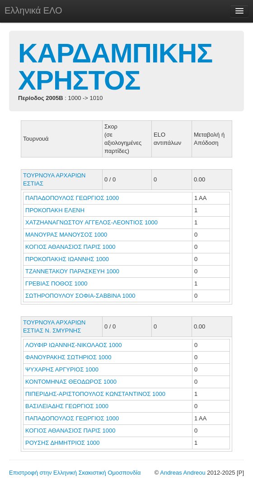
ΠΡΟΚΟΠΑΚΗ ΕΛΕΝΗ (55, 210)
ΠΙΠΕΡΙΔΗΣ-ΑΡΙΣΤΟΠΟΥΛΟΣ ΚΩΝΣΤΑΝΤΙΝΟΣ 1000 (95, 393)
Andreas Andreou (182, 472)
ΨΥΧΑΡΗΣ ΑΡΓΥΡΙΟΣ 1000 (61, 369)
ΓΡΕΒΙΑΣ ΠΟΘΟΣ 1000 (56, 283)
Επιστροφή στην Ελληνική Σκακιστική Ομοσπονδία (75, 472)
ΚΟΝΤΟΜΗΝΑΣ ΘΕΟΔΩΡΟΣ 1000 (71, 381)
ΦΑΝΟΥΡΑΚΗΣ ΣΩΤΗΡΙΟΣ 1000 (68, 357)
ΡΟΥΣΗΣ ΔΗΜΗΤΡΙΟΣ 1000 (62, 442)
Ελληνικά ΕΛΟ (33, 10)
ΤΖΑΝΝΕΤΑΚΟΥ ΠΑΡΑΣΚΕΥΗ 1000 (72, 271)
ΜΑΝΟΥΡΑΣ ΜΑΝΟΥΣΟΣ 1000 (66, 234)
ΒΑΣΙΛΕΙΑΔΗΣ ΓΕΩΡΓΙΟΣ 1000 (66, 406)
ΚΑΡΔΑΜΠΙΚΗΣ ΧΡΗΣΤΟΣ (115, 66)
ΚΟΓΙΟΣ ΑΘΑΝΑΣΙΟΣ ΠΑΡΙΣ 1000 (70, 246)
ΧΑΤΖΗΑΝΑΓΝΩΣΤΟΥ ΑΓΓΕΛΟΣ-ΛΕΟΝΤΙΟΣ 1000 (91, 222)
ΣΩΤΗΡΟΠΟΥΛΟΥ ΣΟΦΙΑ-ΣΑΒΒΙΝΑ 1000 (80, 295)
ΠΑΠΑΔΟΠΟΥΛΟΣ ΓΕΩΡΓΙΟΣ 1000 (72, 198)
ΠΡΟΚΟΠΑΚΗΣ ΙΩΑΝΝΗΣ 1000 (67, 259)
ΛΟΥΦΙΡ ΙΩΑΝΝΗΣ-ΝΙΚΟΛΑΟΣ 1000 (73, 345)
